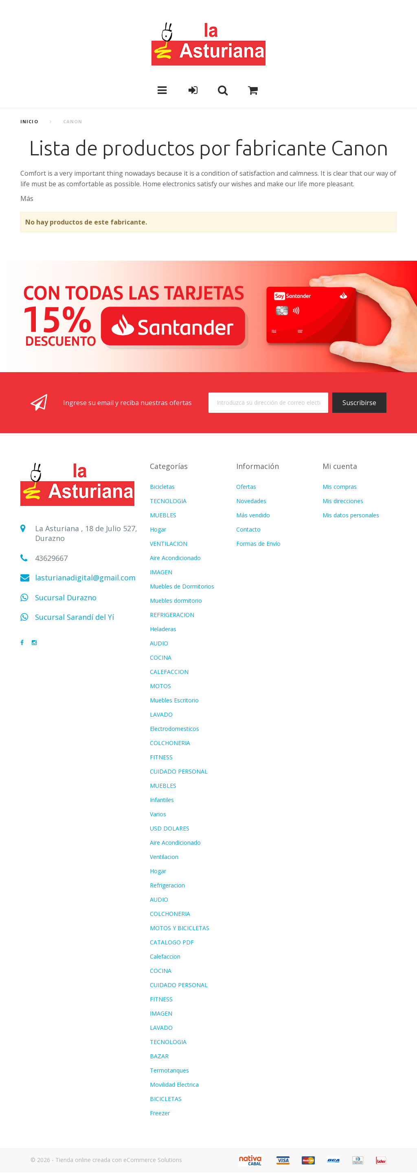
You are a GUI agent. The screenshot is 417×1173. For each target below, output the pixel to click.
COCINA (160, 657)
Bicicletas (162, 487)
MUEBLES (163, 515)
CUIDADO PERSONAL (179, 771)
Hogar (158, 529)
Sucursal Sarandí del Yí (74, 617)
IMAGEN (161, 572)
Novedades (251, 501)
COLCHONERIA (170, 743)
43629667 (51, 558)
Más (26, 198)
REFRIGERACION (172, 615)
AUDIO (159, 643)
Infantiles (162, 800)
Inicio (29, 121)
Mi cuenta (340, 466)
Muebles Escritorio (174, 700)
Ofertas (246, 487)
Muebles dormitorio (176, 600)
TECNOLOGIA (168, 501)
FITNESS (161, 757)
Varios (158, 814)
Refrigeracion (167, 885)
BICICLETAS (166, 1099)
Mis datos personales (351, 515)
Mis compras (340, 487)
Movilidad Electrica (174, 1084)
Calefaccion (165, 956)
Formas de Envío (258, 543)
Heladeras (163, 629)
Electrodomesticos (174, 729)
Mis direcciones (343, 501)
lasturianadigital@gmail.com (85, 577)
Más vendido (253, 515)
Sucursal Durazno (66, 597)
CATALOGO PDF (172, 942)
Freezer (160, 1113)
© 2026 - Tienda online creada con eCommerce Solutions (106, 1160)
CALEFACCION (169, 672)
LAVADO (161, 714)
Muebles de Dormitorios (182, 586)
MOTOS (160, 686)
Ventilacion (164, 857)
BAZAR (159, 1056)
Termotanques (169, 1070)
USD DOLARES (169, 828)
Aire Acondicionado (175, 558)
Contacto (248, 529)
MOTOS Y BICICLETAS (179, 928)
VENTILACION (168, 543)
